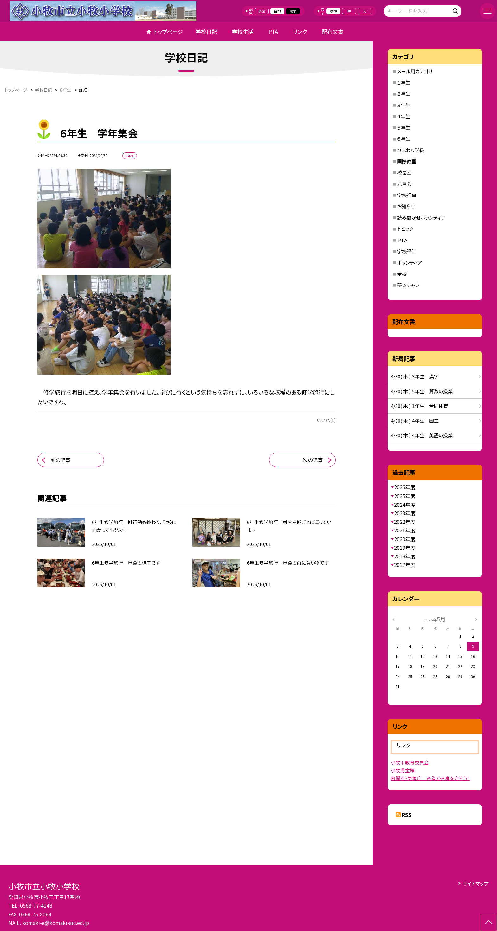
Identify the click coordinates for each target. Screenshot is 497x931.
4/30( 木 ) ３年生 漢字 (415, 376)
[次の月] (476, 618)
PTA (273, 31)
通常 (261, 11)
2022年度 (405, 521)
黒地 (292, 11)
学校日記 (206, 31)
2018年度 (405, 556)
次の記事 (313, 460)
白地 (277, 11)
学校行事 (406, 195)
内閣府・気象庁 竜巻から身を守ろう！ (430, 778)
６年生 (403, 138)
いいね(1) (326, 420)
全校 (402, 273)
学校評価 (406, 251)
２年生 (403, 93)
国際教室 (406, 161)
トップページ (168, 31)
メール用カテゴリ (414, 71)
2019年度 (405, 547)
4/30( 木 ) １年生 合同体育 (419, 405)
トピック (405, 228)
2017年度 (405, 564)
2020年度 (405, 539)
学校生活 (243, 31)
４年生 (403, 116)
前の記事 (60, 460)
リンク (300, 31)
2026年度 (405, 487)
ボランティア (409, 262)
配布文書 (332, 31)
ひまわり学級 (410, 150)
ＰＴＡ (402, 240)
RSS (406, 815)
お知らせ (406, 206)
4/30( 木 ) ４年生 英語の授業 (422, 435)
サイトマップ (475, 883)
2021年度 (405, 530)
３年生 (403, 105)
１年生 (403, 82)
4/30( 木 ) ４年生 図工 (415, 420)
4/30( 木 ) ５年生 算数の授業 (422, 391)
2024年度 (405, 504)
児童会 (404, 183)
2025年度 (405, 496)
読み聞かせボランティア (421, 217)
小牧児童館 (403, 770)
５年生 (403, 127)
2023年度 (405, 513)
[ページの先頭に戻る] (489, 923)
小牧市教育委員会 (410, 762)
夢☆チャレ (408, 285)
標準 (333, 11)
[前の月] (393, 618)
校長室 (404, 172)
